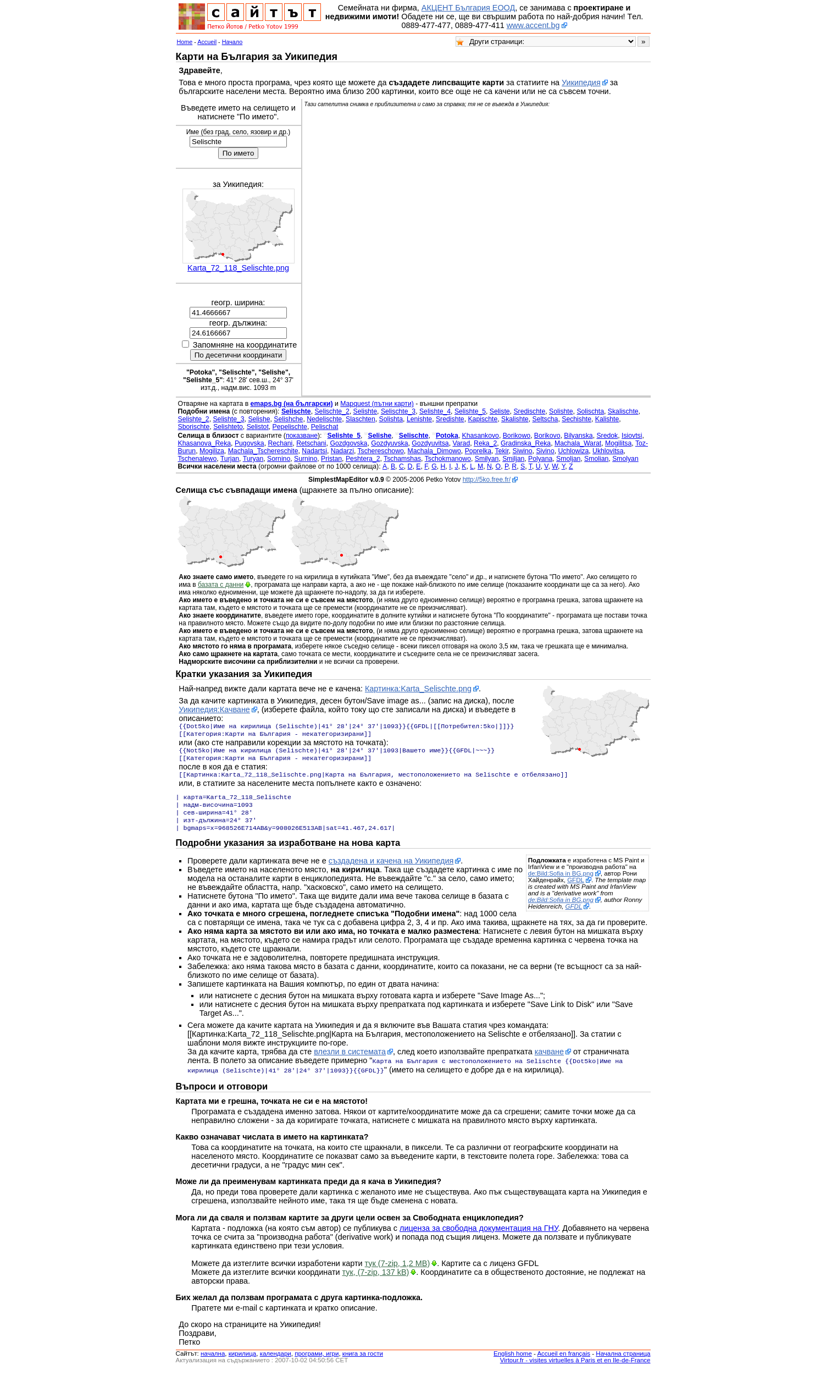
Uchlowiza (573, 451)
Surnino (305, 459)
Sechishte (576, 419)
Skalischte (623, 411)
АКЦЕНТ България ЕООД (468, 7)
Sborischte (194, 427)
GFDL (575, 891)
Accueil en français (563, 1363)
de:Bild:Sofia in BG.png (561, 884)
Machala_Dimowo (434, 451)
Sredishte (450, 419)
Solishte (561, 411)
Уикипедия (581, 82)
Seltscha (545, 419)
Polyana (540, 459)
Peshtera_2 (363, 459)
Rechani (280, 443)
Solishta (391, 419)
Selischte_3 (398, 411)
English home (513, 1363)
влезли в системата (350, 1062)
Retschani (311, 443)
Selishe (259, 419)
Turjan (229, 459)
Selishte (365, 411)
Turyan (253, 459)
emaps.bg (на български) (292, 404)
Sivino (545, 451)
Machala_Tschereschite (263, 451)
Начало (232, 41)
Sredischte (529, 411)
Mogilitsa (618, 443)
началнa (213, 1363)
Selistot (258, 427)
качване (549, 1062)
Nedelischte (324, 419)
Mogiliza (211, 451)
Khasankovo (480, 435)
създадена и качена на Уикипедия (391, 871)
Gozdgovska (348, 443)
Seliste (500, 411)
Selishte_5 (470, 411)
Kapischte (482, 419)
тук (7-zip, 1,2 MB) (397, 1273)
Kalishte (607, 419)
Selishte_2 (193, 419)
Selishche (288, 419)
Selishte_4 (435, 411)
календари (275, 1363)
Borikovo (547, 435)
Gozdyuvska (389, 443)
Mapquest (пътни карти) (377, 404)
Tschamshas (402, 459)
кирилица (242, 1363)
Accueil (207, 41)
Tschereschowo (380, 451)
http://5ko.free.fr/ (487, 479)
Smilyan (487, 459)
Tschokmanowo (448, 459)
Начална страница (623, 1363)
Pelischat (325, 427)
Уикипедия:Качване (214, 709)
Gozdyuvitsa (430, 443)
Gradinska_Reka (526, 443)
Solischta (590, 411)
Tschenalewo (197, 459)
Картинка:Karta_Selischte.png (418, 688)
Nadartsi (314, 451)
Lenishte (419, 419)
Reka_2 (485, 443)
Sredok (607, 435)
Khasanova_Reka (204, 443)
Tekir (502, 451)
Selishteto (228, 427)
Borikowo (516, 435)
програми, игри (317, 1363)
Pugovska (249, 443)
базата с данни (220, 584)
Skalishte (515, 419)
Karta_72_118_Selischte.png (238, 267)
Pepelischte (290, 427)
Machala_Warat (578, 443)
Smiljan (513, 459)
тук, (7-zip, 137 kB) (375, 1282)
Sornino (278, 459)
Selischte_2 (331, 411)
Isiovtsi (632, 435)
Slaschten (360, 419)
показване (302, 435)
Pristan (331, 459)
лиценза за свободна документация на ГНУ (479, 1238)
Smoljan (568, 459)
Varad (461, 443)
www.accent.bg (533, 25)
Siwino (523, 451)
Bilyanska (578, 435)
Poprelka (478, 451)
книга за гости (362, 1363)
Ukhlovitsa (607, 451)
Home (185, 41)
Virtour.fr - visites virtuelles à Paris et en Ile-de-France (575, 1370)
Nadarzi (342, 451)
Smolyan (625, 459)
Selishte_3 (228, 419)
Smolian (596, 459)
